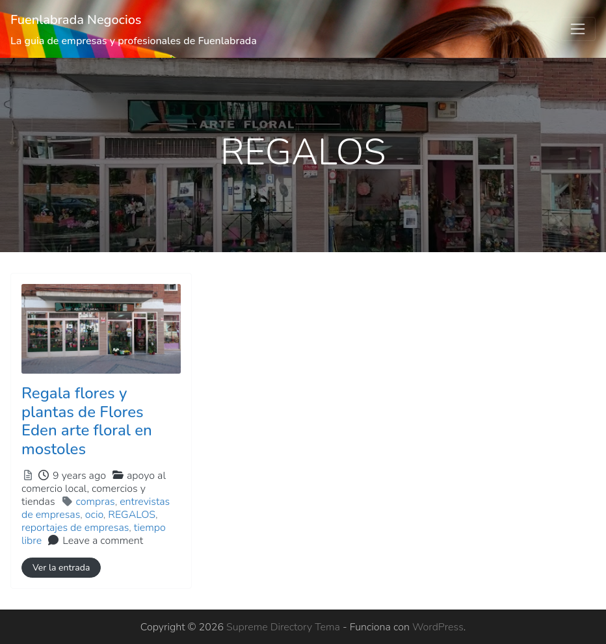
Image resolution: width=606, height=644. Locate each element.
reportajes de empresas (75, 528)
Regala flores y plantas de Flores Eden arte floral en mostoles (86, 421)
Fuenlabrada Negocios (76, 20)
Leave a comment (102, 541)
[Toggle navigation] (578, 29)
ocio (94, 515)
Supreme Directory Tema (284, 627)
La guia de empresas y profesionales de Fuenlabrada (133, 41)
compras (95, 502)
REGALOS (131, 515)
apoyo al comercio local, (93, 489)
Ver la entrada (61, 567)
